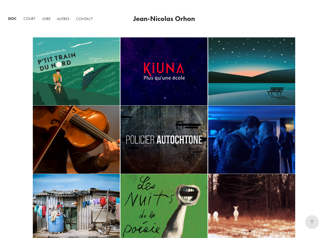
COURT (29, 18)
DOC (12, 18)
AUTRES (63, 18)
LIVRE (46, 18)
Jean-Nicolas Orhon (164, 18)
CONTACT (84, 18)
